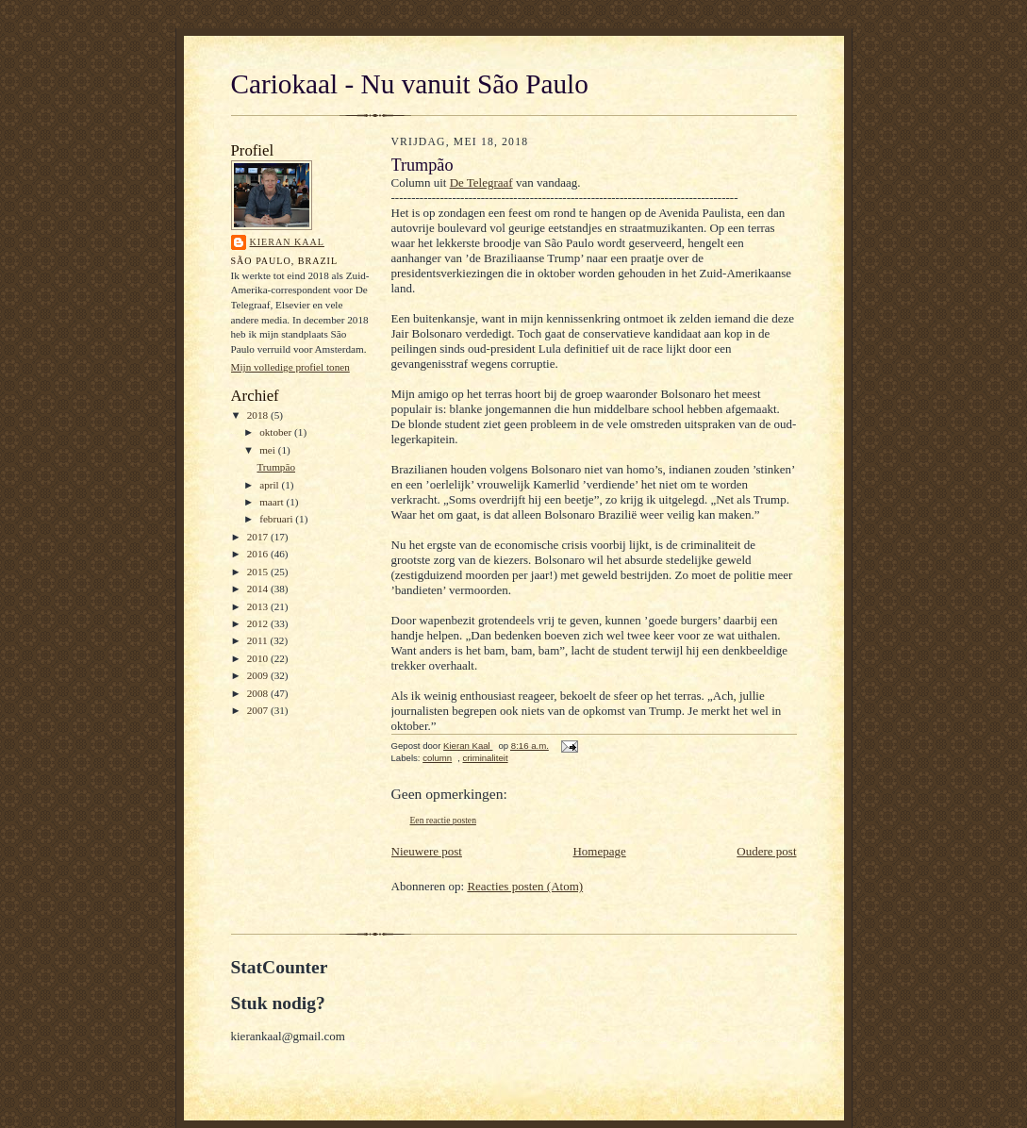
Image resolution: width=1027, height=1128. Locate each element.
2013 (259, 606)
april (270, 484)
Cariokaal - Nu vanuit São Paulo (409, 84)
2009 (259, 675)
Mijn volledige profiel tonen (290, 367)
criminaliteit (485, 758)
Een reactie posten (443, 820)
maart (272, 501)
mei (268, 450)
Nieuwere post (426, 851)
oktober (276, 432)
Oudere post (766, 851)
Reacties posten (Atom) (525, 886)
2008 (259, 693)
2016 (259, 553)
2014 (259, 588)
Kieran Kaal (287, 242)
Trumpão (276, 467)
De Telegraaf (481, 182)
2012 (259, 623)
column (437, 758)
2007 (259, 710)
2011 (259, 640)
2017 (259, 536)
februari (277, 518)
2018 (259, 415)
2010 (259, 658)
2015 (259, 571)
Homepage (598, 851)
